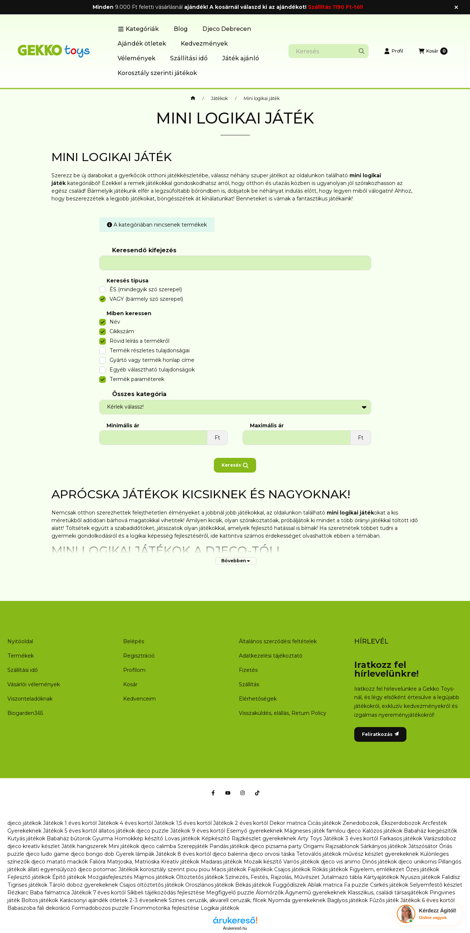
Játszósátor (423, 846)
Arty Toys (310, 838)
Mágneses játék (304, 830)
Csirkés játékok (389, 885)
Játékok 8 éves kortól (183, 854)
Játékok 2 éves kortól (240, 823)
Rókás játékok (330, 869)
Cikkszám (122, 331)
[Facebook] (213, 793)
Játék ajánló (240, 58)
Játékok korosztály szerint (151, 869)
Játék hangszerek (84, 846)
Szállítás (249, 684)
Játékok (219, 98)
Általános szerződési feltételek (278, 641)
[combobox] (328, 51)
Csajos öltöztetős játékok (151, 885)
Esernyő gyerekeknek (254, 830)
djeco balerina (230, 854)
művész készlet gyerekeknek (381, 854)
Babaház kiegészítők (430, 830)
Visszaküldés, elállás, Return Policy (282, 713)
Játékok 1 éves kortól (70, 823)
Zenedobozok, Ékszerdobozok (381, 823)
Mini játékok (123, 846)
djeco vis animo (340, 861)
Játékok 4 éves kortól (125, 823)
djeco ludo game (47, 854)
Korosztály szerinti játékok (157, 73)
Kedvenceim (139, 698)
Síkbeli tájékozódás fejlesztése (166, 892)
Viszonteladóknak (30, 698)
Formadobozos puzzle (100, 908)
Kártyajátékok (381, 877)
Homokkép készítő (138, 838)
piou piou (198, 869)
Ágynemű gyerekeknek (315, 892)
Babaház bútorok (69, 838)
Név (115, 321)
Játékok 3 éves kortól (350, 838)
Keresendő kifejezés (144, 250)
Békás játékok (253, 885)
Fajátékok (260, 869)
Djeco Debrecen (226, 28)
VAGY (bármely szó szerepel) (146, 299)
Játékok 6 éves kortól (427, 900)
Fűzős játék (384, 900)
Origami (313, 846)
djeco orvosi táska (272, 854)
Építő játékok (69, 877)
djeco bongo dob (92, 854)
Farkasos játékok (401, 838)
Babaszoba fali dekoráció (38, 908)
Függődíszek (289, 885)
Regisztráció (139, 655)
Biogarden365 (25, 713)
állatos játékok (116, 830)
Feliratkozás (380, 734)
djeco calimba (158, 846)
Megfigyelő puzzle (230, 892)
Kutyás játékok (26, 838)
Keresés (235, 465)
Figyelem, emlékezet (376, 869)
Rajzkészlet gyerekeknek (264, 838)
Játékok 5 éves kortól (70, 830)
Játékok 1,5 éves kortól (183, 823)
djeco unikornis (417, 861)
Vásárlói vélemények (33, 684)
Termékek (20, 655)
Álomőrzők (270, 892)
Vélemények (136, 58)
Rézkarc (17, 892)
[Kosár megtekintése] (433, 51)
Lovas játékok (182, 838)
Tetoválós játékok (318, 854)
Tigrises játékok (27, 885)
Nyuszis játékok (420, 877)
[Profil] (393, 51)
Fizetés (248, 670)
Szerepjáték (192, 846)
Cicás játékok (324, 823)
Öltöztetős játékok (200, 877)
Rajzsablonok (342, 846)
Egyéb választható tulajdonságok (152, 369)
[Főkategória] (193, 98)
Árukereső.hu (235, 928)
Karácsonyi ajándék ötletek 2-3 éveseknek (113, 900)
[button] (138, 29)
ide (214, 536)
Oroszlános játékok (209, 885)
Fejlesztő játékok (29, 877)
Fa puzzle (356, 885)
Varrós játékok (301, 861)
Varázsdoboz (440, 838)
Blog (181, 28)
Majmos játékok (154, 877)
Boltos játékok (39, 900)
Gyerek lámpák (135, 854)
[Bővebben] (235, 561)
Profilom (134, 670)
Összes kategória (139, 394)
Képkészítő (215, 838)
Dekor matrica (287, 823)
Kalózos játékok (382, 830)
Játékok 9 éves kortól (197, 830)
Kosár (130, 684)
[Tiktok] (257, 793)
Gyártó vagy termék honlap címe (152, 360)
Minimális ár (123, 426)
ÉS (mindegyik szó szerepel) (146, 289)
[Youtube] (227, 793)
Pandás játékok (229, 846)
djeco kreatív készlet (33, 846)
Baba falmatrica (50, 892)
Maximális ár (267, 426)
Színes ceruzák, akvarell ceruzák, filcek (217, 900)
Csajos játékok (292, 869)
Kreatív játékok (180, 861)
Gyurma (102, 838)
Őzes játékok (422, 869)
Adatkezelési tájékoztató (270, 655)
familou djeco (343, 830)
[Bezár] (456, 7)
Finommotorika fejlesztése (164, 908)
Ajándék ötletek (142, 43)
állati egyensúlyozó (52, 869)
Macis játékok (228, 869)
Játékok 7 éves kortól (98, 892)
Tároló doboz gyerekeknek (83, 885)
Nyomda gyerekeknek (297, 900)
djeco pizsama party (276, 846)
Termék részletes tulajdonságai (150, 350)
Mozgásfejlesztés (109, 877)
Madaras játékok (221, 861)
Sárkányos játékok (383, 846)
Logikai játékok (220, 908)
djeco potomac (97, 869)
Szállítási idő (189, 58)
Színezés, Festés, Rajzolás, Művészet (272, 877)
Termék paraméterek (137, 379)
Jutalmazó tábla (341, 877)
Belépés (133, 641)
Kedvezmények (204, 43)
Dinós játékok (379, 861)
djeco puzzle (152, 830)
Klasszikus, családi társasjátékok (388, 892)
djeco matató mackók (59, 861)
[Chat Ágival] (428, 914)
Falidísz (451, 877)
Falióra (97, 861)
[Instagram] (242, 793)
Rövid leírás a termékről (139, 341)
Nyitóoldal (20, 641)
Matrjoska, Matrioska (133, 861)
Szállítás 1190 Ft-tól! (335, 7)
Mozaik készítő (263, 861)
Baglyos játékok (347, 900)
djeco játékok (24, 823)
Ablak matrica (325, 885)
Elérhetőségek (258, 698)
